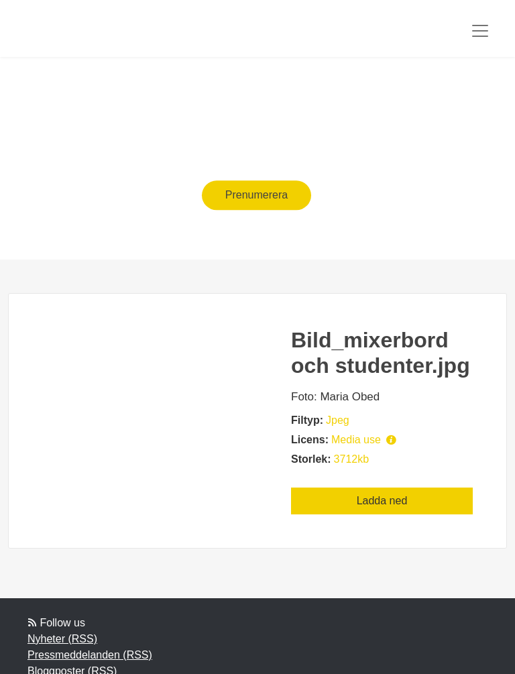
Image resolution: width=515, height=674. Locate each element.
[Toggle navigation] (480, 31)
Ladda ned (382, 500)
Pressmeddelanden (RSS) (89, 655)
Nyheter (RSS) (62, 638)
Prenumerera (256, 195)
